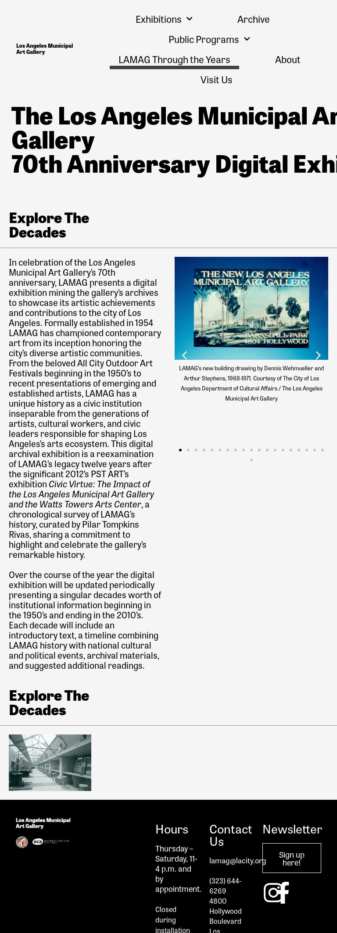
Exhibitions (164, 18)
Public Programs (209, 38)
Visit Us (217, 79)
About (288, 59)
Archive (253, 19)
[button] (184, 355)
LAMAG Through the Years (174, 59)
